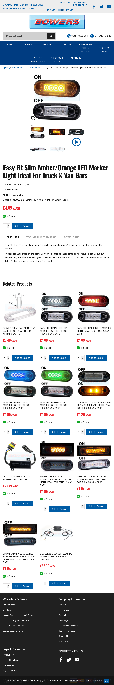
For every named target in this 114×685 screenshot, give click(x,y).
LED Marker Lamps (34, 67)
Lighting (66, 44)
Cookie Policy (8, 665)
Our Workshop (9, 604)
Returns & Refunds (66, 636)
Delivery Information (67, 630)
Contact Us (81, 5)
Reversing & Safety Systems (85, 48)
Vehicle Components (38, 59)
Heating (47, 44)
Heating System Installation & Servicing (19, 615)
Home (9, 44)
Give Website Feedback (68, 625)
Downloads (71, 237)
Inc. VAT (51, 10)
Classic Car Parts (57, 59)
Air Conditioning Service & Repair (16, 620)
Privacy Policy (8, 654)
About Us (65, 2)
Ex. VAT (70, 10)
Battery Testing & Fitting (13, 630)
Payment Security (10, 670)
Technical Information (41, 237)
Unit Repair (7, 609)
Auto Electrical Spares (104, 48)
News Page (63, 620)
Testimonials (79, 2)
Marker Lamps (18, 67)
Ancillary (76, 58)
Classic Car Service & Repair (14, 625)
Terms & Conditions (11, 660)
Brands (28, 44)
